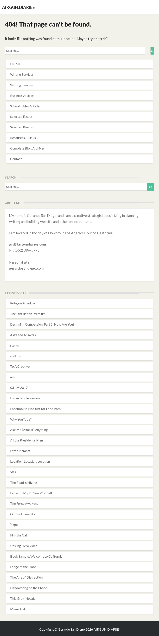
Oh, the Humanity (22, 514)
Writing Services (22, 74)
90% (13, 472)
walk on (15, 356)
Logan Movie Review (25, 398)
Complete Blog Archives (27, 148)
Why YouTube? (21, 419)
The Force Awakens (24, 503)
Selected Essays (21, 116)
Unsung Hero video (23, 546)
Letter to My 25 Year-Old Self (31, 493)
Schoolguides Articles (25, 106)
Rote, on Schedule (22, 303)
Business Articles (22, 95)
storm (14, 345)
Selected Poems (21, 127)
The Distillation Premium (28, 314)
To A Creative (20, 366)
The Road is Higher (23, 482)
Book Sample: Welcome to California (36, 556)
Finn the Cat (18, 535)
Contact (16, 159)
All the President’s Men (26, 440)
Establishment (20, 451)
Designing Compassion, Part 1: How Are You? (42, 324)
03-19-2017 (19, 387)
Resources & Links (23, 138)
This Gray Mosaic (22, 598)
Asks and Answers (23, 335)
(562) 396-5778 (27, 250)
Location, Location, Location (30, 461)
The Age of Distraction (26, 577)
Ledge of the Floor (23, 567)
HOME (15, 64)
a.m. (13, 377)
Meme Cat (17, 609)
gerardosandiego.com (26, 268)
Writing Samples (22, 85)
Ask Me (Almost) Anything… (30, 430)
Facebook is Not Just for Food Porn (35, 409)
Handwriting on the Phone (28, 588)
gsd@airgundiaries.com (27, 244)
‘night (14, 525)
